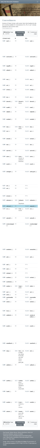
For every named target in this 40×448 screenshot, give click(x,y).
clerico (20, 103)
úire (21, 158)
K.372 (4, 188)
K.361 (4, 111)
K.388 (4, 294)
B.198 (16, 126)
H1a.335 (27, 402)
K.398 (4, 391)
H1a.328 (27, 286)
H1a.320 (27, 171)
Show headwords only (7, 28)
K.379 (4, 249)
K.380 (4, 257)
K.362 (4, 119)
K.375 (4, 206)
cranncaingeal (10, 224)
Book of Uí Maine (22, 441)
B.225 (16, 350)
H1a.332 (27, 343)
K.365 (4, 138)
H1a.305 (27, 70)
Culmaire (20, 200)
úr (23, 158)
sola (19, 405)
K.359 (4, 101)
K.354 (4, 70)
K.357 (4, 89)
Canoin (20, 411)
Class (19, 127)
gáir (22, 362)
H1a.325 (27, 224)
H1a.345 (27, 277)
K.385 (4, 281)
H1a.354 (27, 310)
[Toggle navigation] (37, 1)
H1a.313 (27, 119)
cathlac (32, 380)
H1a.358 (27, 411)
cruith (8, 326)
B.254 (16, 156)
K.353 (4, 65)
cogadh (8, 66)
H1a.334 (27, 391)
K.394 (4, 343)
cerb (7, 294)
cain (19, 416)
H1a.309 (27, 97)
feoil (19, 161)
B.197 (16, 208)
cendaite (8, 249)
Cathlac (20, 380)
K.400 (4, 411)
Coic (19, 351)
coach (7, 164)
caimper (8, 273)
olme (19, 359)
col (7, 85)
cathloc (8, 380)
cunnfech (32, 343)
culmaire (8, 200)
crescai (8, 196)
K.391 (4, 310)
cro (7, 209)
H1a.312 (27, 111)
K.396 (4, 364)
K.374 (4, 200)
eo (20, 382)
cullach (8, 70)
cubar (31, 286)
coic (19, 357)
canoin (31, 411)
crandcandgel (33, 224)
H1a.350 (27, 164)
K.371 (4, 185)
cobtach (8, 206)
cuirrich (8, 150)
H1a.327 (27, 257)
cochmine (9, 282)
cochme (8, 277)
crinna (8, 89)
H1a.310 (27, 101)
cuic (31, 351)
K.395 (4, 350)
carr (7, 292)
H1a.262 (27, 350)
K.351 (4, 41)
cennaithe (32, 249)
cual (7, 41)
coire (31, 156)
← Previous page (20, 32)
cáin (22, 413)
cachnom (20, 159)
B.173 (16, 380)
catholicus (21, 385)
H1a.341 (27, 156)
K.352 (4, 56)
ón (19, 414)
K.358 (4, 97)
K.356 (4, 85)
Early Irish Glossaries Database (10, 1)
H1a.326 (27, 249)
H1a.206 (27, 380)
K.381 (4, 264)
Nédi (21, 352)
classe (19, 128)
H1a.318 (27, 150)
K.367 (4, 150)
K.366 (4, 144)
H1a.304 (27, 65)
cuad (31, 107)
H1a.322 (27, 200)
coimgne (8, 171)
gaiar (19, 362)
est (22, 384)
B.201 (16, 411)
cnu (7, 79)
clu (7, 97)
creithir (32, 402)
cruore (20, 210)
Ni (19, 355)
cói (19, 158)
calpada (32, 111)
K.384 (4, 277)
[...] (9, 41)
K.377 (4, 218)
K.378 (4, 224)
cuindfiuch (9, 343)
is (22, 414)
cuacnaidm (33, 297)
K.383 (4, 273)
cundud (32, 119)
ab (19, 382)
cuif (7, 264)
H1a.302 (27, 41)
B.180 (16, 101)
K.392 (4, 315)
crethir (8, 402)
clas (7, 127)
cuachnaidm (9, 297)
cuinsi (7, 301)
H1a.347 (27, 315)
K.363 (4, 126)
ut (19, 352)
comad (8, 138)
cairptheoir (21, 203)
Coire (19, 156)
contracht (9, 56)
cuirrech (32, 150)
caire (7, 156)
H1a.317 (27, 144)
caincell (8, 218)
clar (7, 144)
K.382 (4, 268)
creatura (20, 404)
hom (22, 161)
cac (7, 131)
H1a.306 (27, 79)
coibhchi (8, 315)
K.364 (4, 131)
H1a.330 (27, 301)
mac (19, 354)
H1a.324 (27, 218)
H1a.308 (27, 89)
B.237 (16, 286)
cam (7, 269)
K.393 (4, 326)
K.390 (4, 301)
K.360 (4, 107)
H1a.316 (27, 138)
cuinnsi (32, 301)
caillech (8, 365)
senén (19, 287)
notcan (20, 418)
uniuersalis (21, 389)
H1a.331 (27, 326)
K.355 (4, 79)
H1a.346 (27, 208)
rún (23, 351)
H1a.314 (27, 126)
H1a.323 (27, 206)
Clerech (20, 101)
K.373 (4, 195)
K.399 (4, 402)
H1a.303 (27, 56)
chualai (21, 355)
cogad (31, 66)
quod (19, 384)
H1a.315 (27, 131)
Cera (7, 311)
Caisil (7, 391)
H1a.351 (27, 297)
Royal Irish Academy (10, 443)
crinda (31, 89)
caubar (8, 286)
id (18, 387)
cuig (7, 351)
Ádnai (22, 354)
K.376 (4, 208)
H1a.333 (27, 364)
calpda (8, 111)
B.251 (16, 200)
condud (8, 119)
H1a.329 (27, 292)
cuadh (8, 107)
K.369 (4, 164)
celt (7, 257)
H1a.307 (27, 85)
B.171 (16, 402)
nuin (22, 357)
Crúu (19, 209)
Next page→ (20, 34)
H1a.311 (27, 107)
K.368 (4, 156)
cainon (8, 411)
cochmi (32, 277)
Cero (31, 311)
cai (7, 185)
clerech (8, 101)
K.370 (4, 171)
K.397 (4, 380)
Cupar (20, 286)
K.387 (4, 292)
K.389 (4, 297)
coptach (32, 206)
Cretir (20, 402)
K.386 (4, 286)
